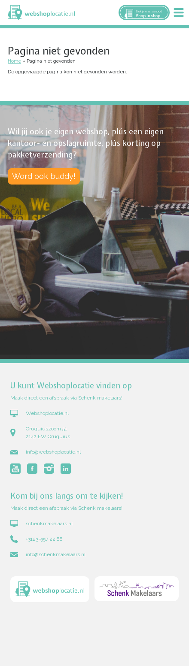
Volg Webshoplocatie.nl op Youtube (15, 468)
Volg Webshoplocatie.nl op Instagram (49, 468)
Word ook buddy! (44, 176)
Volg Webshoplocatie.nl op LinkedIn (66, 468)
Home (14, 61)
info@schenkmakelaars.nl (55, 554)
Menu (179, 12)
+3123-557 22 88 (44, 539)
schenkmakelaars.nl (49, 524)
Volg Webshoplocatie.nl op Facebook (32, 468)
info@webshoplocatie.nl (53, 452)
